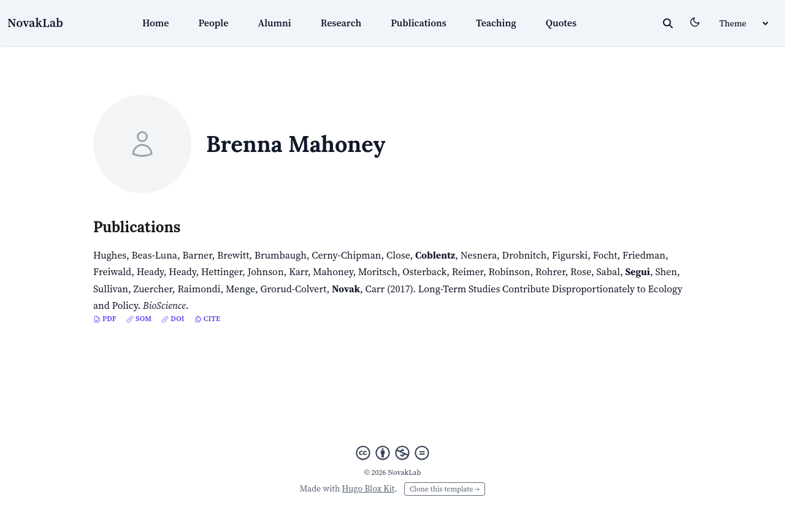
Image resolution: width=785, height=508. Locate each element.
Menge (240, 288)
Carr (375, 288)
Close (398, 255)
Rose (580, 271)
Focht (605, 255)
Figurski (570, 255)
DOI (172, 319)
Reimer (467, 271)
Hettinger (221, 271)
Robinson (509, 271)
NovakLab (35, 22)
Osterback (424, 271)
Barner (197, 255)
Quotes (561, 22)
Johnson (266, 271)
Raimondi (198, 288)
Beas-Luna (154, 255)
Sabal (607, 271)
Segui (637, 271)
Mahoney (333, 271)
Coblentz (435, 255)
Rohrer (550, 271)
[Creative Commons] (392, 452)
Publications (418, 22)
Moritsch (377, 271)
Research (341, 22)
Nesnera (479, 255)
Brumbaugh (281, 255)
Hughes (109, 255)
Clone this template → (445, 489)
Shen (666, 271)
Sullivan (110, 288)
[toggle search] (668, 23)
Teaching (496, 22)
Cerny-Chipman (346, 255)
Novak (346, 288)
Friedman (643, 255)
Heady (150, 271)
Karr (298, 271)
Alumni (274, 22)
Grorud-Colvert (293, 288)
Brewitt (233, 255)
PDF (105, 319)
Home (155, 22)
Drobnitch (524, 255)
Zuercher (153, 288)
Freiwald (112, 271)
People (214, 22)
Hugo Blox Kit (368, 488)
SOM (138, 319)
